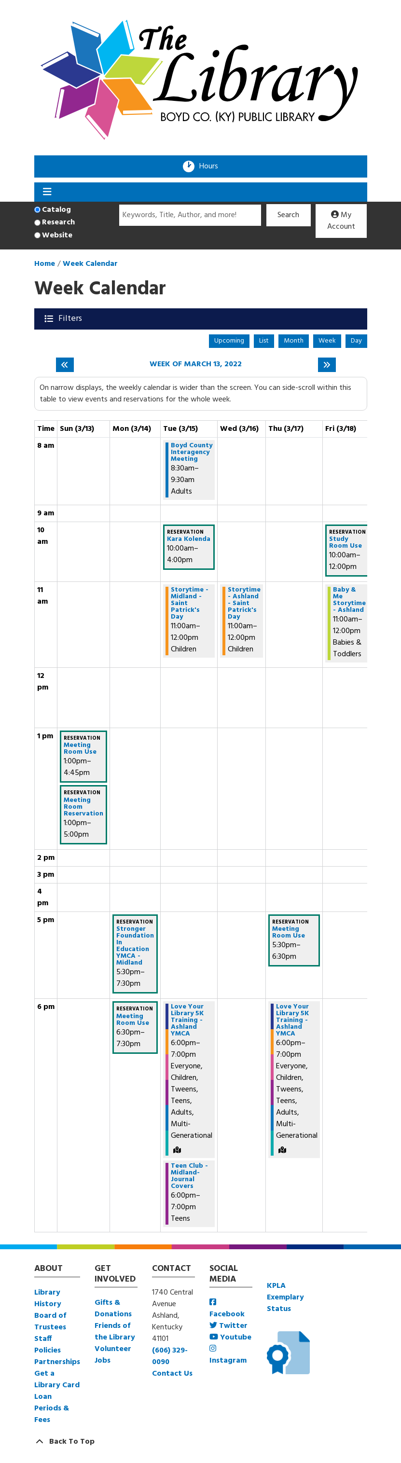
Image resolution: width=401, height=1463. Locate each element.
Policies (47, 1350)
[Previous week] (65, 365)
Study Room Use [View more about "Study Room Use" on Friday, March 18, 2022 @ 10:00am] (345, 543)
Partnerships (57, 1362)
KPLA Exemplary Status (285, 1297)
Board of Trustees (50, 1322)
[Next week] (327, 365)
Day (356, 340)
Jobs (103, 1360)
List (264, 340)
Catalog (56, 210)
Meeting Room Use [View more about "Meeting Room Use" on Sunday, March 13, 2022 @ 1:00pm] (80, 749)
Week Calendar (90, 264)
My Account (341, 221)
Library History (47, 1298)
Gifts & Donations (113, 1309)
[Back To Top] (200, 1441)
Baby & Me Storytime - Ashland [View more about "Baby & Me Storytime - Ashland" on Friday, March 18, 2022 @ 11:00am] (349, 600)
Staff (43, 1339)
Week (327, 340)
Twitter (228, 1326)
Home (44, 264)
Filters (71, 319)
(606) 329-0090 (170, 1356)
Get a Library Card (57, 1379)
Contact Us (172, 1373)
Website (57, 235)
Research (58, 222)
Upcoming (229, 340)
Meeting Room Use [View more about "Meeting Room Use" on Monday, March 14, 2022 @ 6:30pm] (132, 1020)
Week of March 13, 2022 (196, 364)
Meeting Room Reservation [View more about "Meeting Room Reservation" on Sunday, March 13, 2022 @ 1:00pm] (83, 807)
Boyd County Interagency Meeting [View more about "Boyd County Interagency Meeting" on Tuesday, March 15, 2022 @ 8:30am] (191, 452)
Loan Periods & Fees (51, 1408)
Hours (212, 166)
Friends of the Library (115, 1332)
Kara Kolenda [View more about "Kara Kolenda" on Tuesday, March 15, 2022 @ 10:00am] (188, 539)
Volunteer (113, 1349)
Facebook (227, 1309)
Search (288, 215)
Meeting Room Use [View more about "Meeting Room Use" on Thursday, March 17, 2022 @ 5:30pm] (288, 932)
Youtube (230, 1337)
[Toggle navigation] (47, 192)
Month (294, 340)
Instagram (228, 1355)
